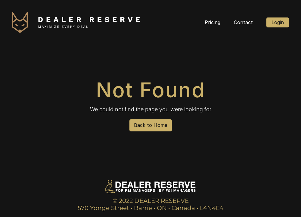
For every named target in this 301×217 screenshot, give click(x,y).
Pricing (212, 22)
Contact (243, 22)
